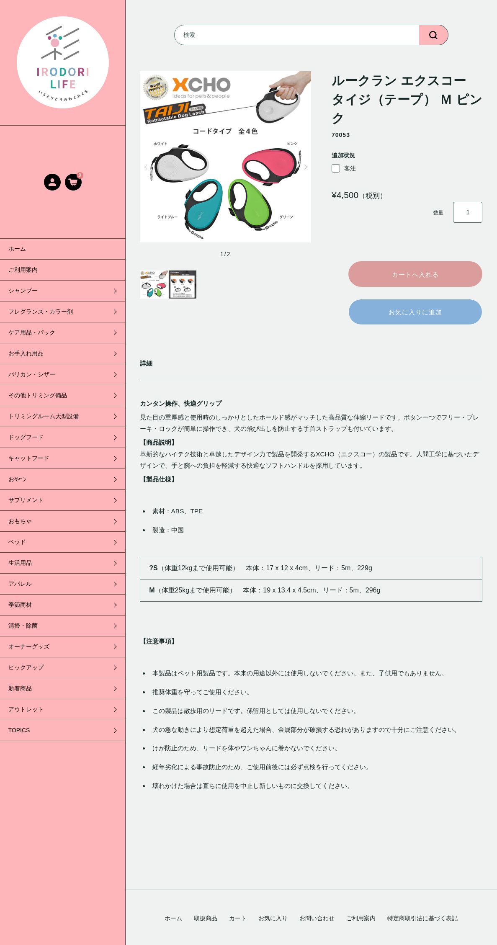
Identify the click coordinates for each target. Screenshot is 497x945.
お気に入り (273, 918)
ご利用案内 (23, 269)
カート (238, 918)
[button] (145, 167)
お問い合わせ (317, 918)
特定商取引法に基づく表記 (422, 918)
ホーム (17, 248)
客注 (344, 168)
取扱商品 (205, 918)
